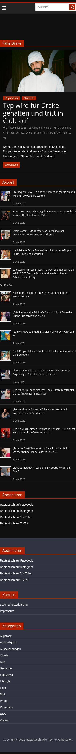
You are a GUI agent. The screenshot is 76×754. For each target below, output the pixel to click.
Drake (29, 132)
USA (3, 713)
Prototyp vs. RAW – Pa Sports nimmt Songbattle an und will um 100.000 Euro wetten (44, 193)
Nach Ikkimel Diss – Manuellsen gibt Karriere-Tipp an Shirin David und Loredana (42, 252)
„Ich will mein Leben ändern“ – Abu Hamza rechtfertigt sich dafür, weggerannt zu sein (43, 391)
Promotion (6, 707)
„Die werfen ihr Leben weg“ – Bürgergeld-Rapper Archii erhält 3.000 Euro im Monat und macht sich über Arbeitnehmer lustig (43, 273)
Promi (3, 700)
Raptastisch (11, 98)
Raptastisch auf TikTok (14, 523)
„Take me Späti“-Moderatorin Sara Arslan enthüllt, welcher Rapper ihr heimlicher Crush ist (41, 450)
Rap (64, 132)
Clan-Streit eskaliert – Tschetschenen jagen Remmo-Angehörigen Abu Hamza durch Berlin (42, 372)
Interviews (6, 674)
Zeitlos (4, 720)
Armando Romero (41, 127)
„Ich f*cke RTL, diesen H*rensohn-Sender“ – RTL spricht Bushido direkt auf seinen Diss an (44, 430)
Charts (4, 655)
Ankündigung (8, 642)
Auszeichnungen (10, 649)
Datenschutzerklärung (14, 604)
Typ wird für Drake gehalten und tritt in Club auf (33, 113)
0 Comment (62, 127)
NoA (2, 694)
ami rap (10, 132)
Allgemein (29, 98)
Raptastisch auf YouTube (15, 517)
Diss (2, 662)
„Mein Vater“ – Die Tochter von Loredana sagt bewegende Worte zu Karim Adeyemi (38, 232)
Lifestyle (5, 681)
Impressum (7, 611)
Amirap (20, 132)
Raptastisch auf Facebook (16, 504)
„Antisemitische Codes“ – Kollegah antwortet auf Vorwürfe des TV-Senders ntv (40, 411)
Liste (3, 687)
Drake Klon (40, 132)
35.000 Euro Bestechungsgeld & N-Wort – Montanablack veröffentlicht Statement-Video (44, 213)
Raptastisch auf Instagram (16, 511)
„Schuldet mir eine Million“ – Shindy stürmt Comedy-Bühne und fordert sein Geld (42, 314)
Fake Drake (54, 132)
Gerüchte (6, 668)
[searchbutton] (72, 7)
